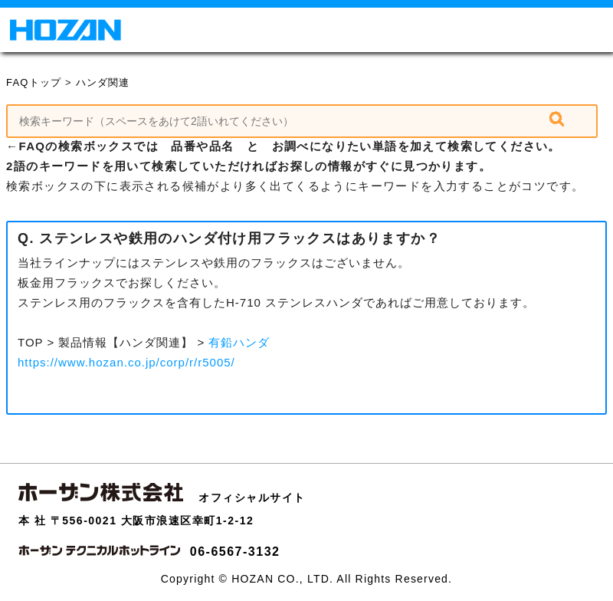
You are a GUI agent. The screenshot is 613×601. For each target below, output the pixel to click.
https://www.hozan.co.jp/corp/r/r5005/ (126, 362)
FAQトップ (33, 82)
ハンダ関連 (103, 82)
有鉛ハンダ (239, 342)
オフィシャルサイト (252, 497)
